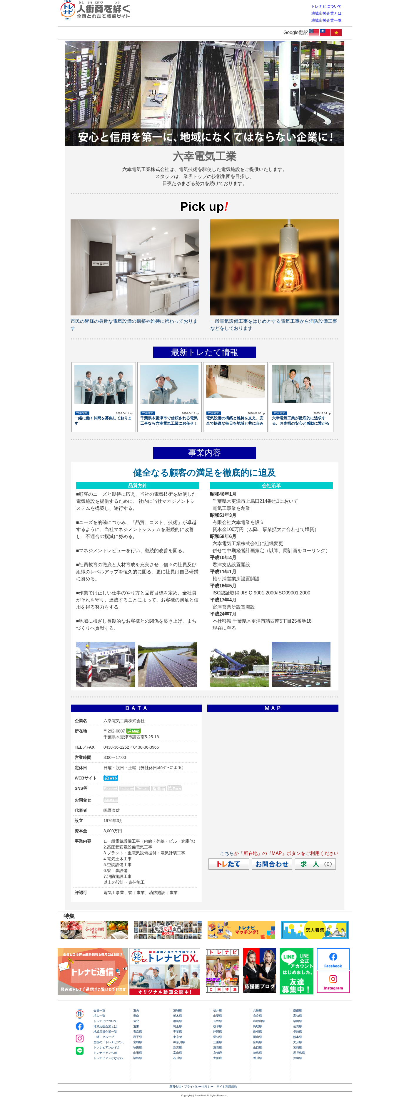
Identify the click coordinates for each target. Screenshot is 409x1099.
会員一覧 (99, 1010)
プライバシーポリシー (198, 1086)
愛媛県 (297, 1010)
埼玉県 (177, 1026)
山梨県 (217, 1015)
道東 (136, 1026)
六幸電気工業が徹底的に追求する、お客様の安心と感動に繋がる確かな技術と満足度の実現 (300, 423)
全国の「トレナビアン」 (110, 1042)
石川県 (177, 1058)
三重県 (217, 1042)
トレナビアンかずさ (107, 1047)
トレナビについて (105, 1021)
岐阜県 (217, 1026)
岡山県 (257, 1036)
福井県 (217, 1010)
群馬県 (177, 1021)
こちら (227, 853)
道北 (136, 1021)
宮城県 (137, 1042)
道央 (136, 1010)
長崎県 (297, 1031)
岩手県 (137, 1036)
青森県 (137, 1031)
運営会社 (175, 1086)
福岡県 (297, 1021)
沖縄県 (297, 1058)
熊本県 (297, 1036)
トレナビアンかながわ (108, 1058)
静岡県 (217, 1031)
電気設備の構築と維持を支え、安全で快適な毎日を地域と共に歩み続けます (234, 423)
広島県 (257, 1042)
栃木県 (177, 1015)
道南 (136, 1015)
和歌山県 (259, 1021)
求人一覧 (99, 1015)
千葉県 (177, 1031)
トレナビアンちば (105, 1052)
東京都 (177, 1036)
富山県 (177, 1052)
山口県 (257, 1047)
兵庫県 (257, 1010)
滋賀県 (217, 1047)
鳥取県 (257, 1026)
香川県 (257, 1058)
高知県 (297, 1015)
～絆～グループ (104, 1036)
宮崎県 (297, 1047)
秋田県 (137, 1047)
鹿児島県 (299, 1052)
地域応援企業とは (105, 1026)
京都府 (217, 1052)
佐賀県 (297, 1026)
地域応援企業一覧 (105, 1031)
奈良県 (257, 1015)
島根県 (257, 1031)
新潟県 (177, 1047)
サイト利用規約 (226, 1086)
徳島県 (257, 1052)
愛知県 (217, 1036)
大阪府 (217, 1058)
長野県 (217, 1021)
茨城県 (177, 1010)
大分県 (297, 1042)
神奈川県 (179, 1042)
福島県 (137, 1058)
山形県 (137, 1052)
